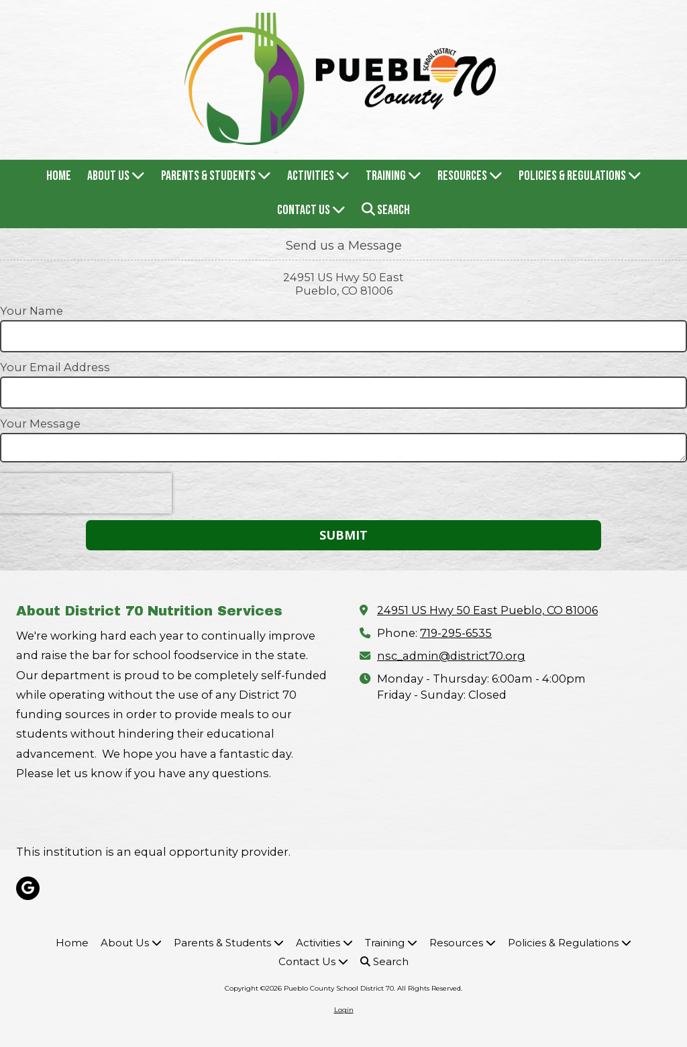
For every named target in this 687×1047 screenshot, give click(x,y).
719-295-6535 (456, 633)
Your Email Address (55, 367)
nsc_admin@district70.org (451, 655)
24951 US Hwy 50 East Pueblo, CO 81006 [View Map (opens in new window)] (487, 610)
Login (344, 1009)
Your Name (31, 310)
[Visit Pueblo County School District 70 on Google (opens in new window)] (28, 888)
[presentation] (86, 493)
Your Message (40, 423)
